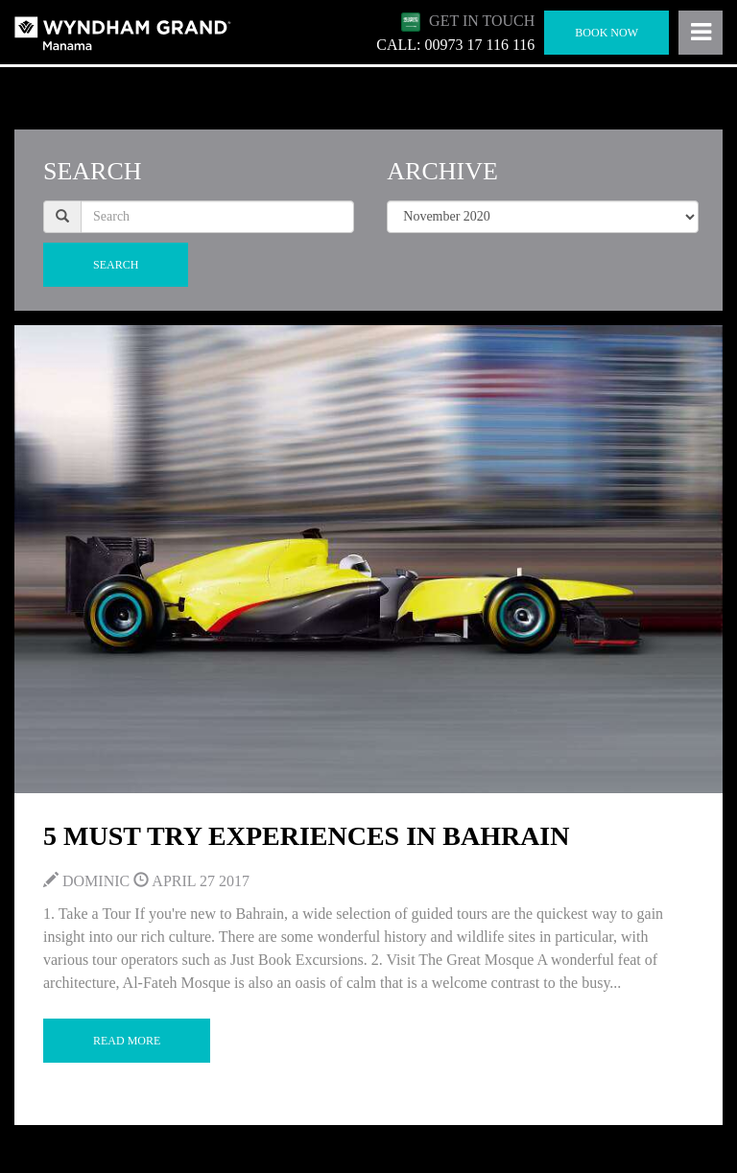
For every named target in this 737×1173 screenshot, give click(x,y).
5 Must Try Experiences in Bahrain (306, 836)
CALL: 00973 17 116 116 (455, 44)
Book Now (606, 32)
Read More (126, 1040)
